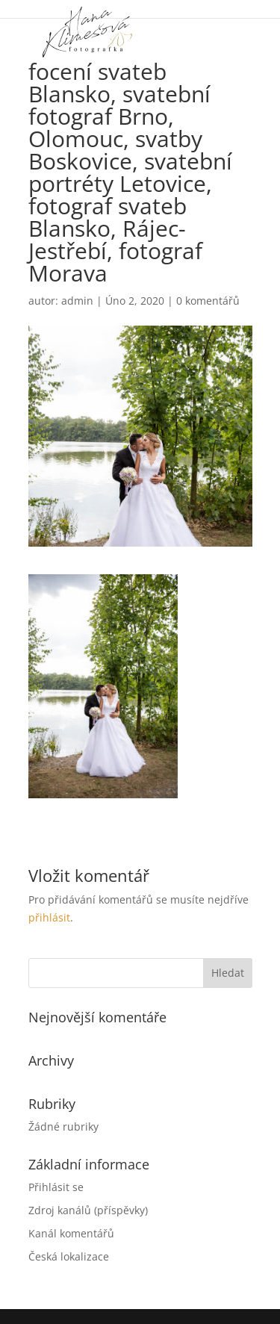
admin (77, 300)
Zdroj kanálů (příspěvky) (88, 1210)
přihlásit (49, 917)
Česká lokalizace (68, 1256)
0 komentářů (208, 300)
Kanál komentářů (71, 1233)
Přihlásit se (56, 1187)
